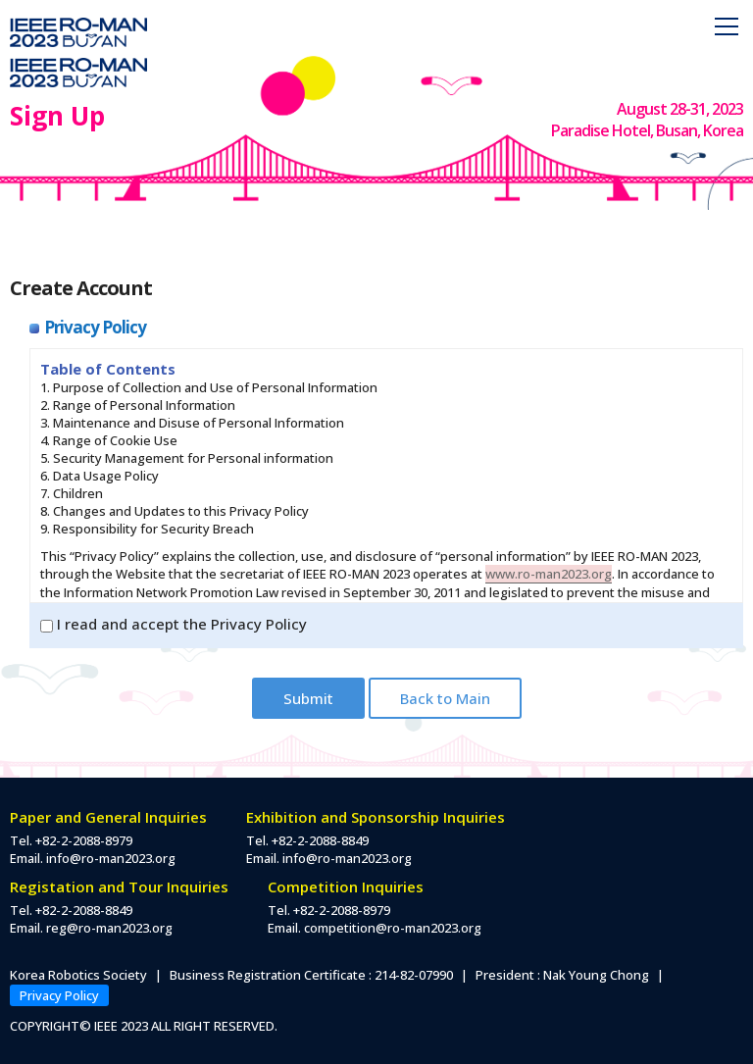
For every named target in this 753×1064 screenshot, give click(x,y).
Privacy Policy (59, 995)
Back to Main (445, 698)
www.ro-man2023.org (548, 574)
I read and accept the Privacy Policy (173, 623)
